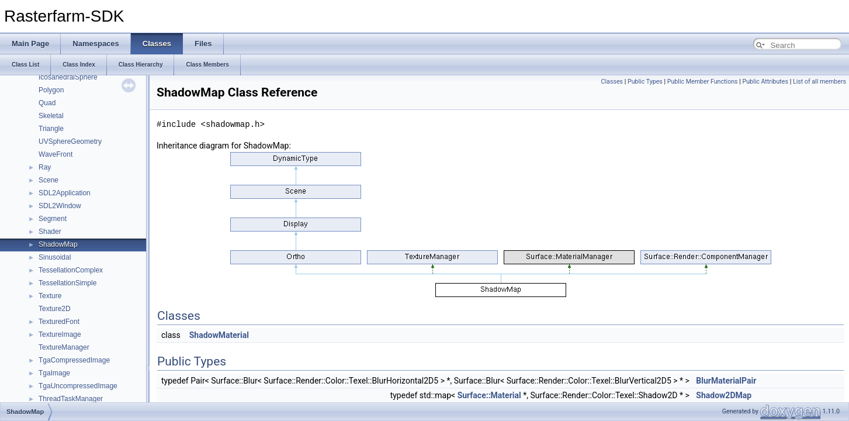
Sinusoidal (55, 257)
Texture (50, 296)
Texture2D (55, 309)
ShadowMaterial (219, 335)
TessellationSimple (67, 283)
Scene (48, 180)
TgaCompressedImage (74, 360)
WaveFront (55, 154)
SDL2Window (60, 206)
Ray (45, 167)
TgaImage (54, 373)
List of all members (819, 81)
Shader (50, 231)
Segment (53, 219)
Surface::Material (489, 395)
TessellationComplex (71, 270)
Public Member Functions (702, 81)
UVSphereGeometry (70, 141)
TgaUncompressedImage (78, 386)
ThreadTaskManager (71, 399)
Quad (47, 103)
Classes (612, 81)
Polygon (51, 90)
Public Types (645, 81)
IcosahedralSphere (68, 77)
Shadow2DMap (723, 395)
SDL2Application (65, 193)
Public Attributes (765, 81)
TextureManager (64, 347)
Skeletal (51, 116)
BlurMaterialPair (726, 380)
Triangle (51, 129)
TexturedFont (59, 322)
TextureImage (60, 334)
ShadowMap (58, 244)
